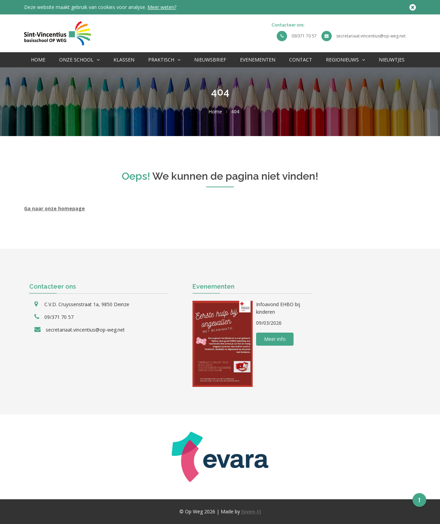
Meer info (275, 339)
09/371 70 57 (304, 36)
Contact (300, 59)
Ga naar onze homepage (54, 208)
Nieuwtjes (392, 59)
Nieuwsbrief (210, 59)
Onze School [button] (79, 59)
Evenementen (257, 59)
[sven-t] (251, 511)
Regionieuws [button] (345, 59)
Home (38, 59)
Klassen (123, 59)
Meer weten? (161, 7)
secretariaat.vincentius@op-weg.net (371, 36)
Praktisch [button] (164, 59)
